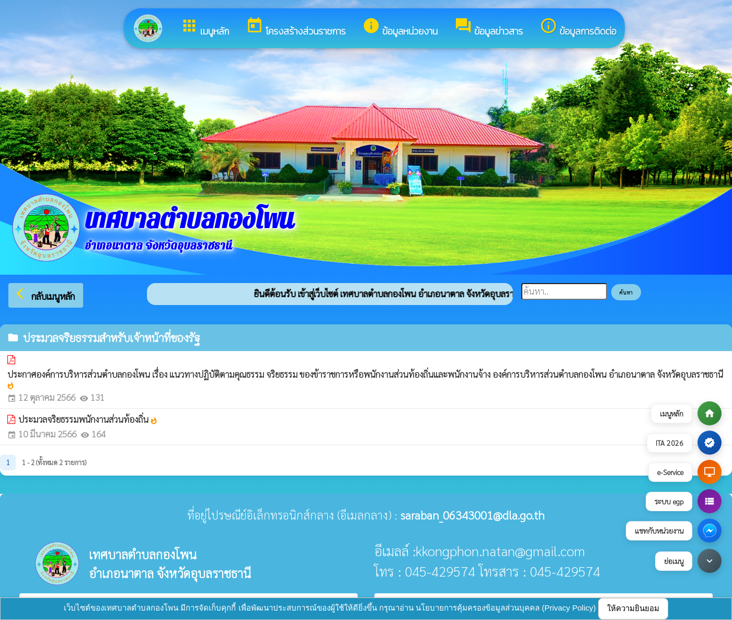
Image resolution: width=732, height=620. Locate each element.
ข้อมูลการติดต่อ (578, 27)
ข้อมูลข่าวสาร (488, 27)
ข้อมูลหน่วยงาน (400, 27)
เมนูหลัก (204, 27)
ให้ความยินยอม (633, 608)
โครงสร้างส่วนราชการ (296, 27)
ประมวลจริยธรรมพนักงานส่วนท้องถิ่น (88, 419)
